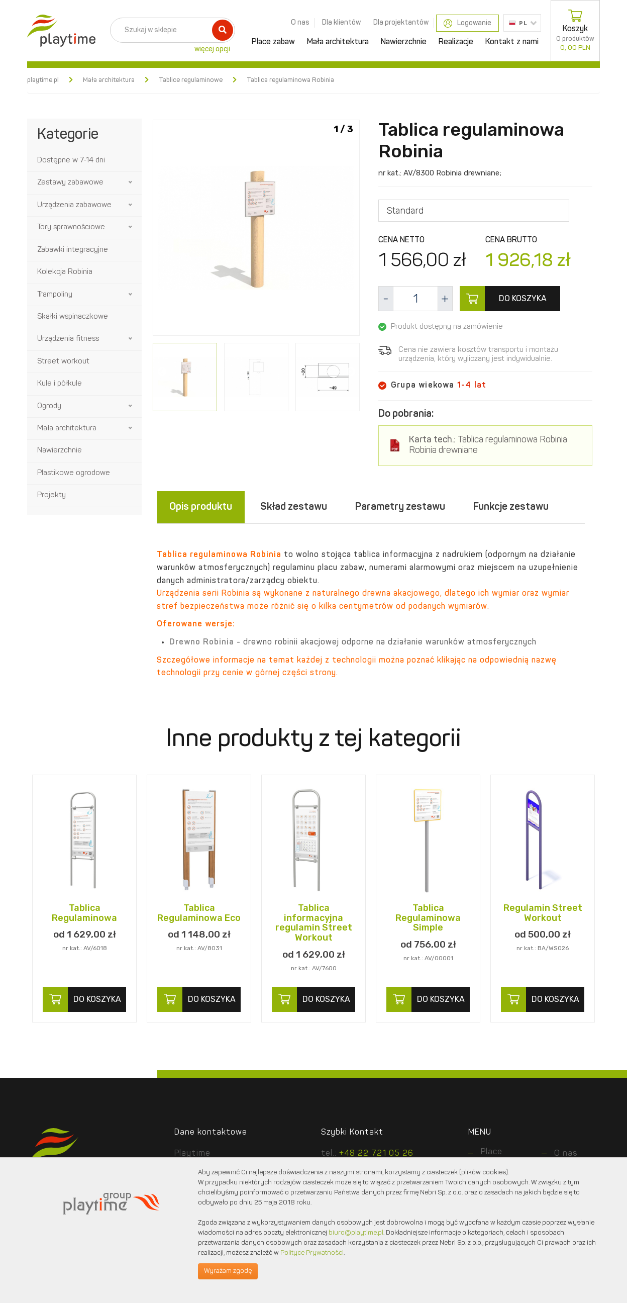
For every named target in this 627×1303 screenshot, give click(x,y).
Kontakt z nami (512, 42)
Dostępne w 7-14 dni (71, 160)
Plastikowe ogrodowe (73, 473)
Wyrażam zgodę (228, 1271)
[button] (131, 182)
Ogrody (49, 406)
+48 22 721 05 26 (376, 1154)
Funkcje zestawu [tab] (511, 507)
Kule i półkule (59, 384)
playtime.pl (43, 80)
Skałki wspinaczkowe (72, 317)
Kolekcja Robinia (64, 272)
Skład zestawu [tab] (293, 507)
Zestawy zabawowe (70, 183)
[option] (256, 229)
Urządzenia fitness (68, 339)
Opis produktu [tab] (200, 507)
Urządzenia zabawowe (74, 205)
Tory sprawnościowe (71, 227)
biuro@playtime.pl (356, 1233)
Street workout (63, 361)
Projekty (51, 495)
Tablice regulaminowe (191, 80)
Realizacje (456, 42)
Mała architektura (338, 42)
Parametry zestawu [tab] (400, 507)
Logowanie (467, 23)
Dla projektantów (401, 22)
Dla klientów (341, 22)
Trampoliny (54, 295)
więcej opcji (212, 49)
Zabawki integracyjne (72, 250)
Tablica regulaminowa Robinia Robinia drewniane (488, 445)
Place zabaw (273, 42)
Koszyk (575, 30)
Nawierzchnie (404, 42)
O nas (300, 22)
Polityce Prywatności (312, 1253)
